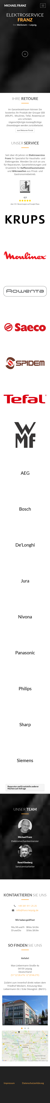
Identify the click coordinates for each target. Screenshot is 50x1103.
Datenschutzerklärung (33, 1083)
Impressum (9, 1083)
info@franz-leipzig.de (27, 910)
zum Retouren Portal (25, 130)
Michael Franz (15, 5)
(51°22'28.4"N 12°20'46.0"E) (25, 975)
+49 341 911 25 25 (27, 905)
